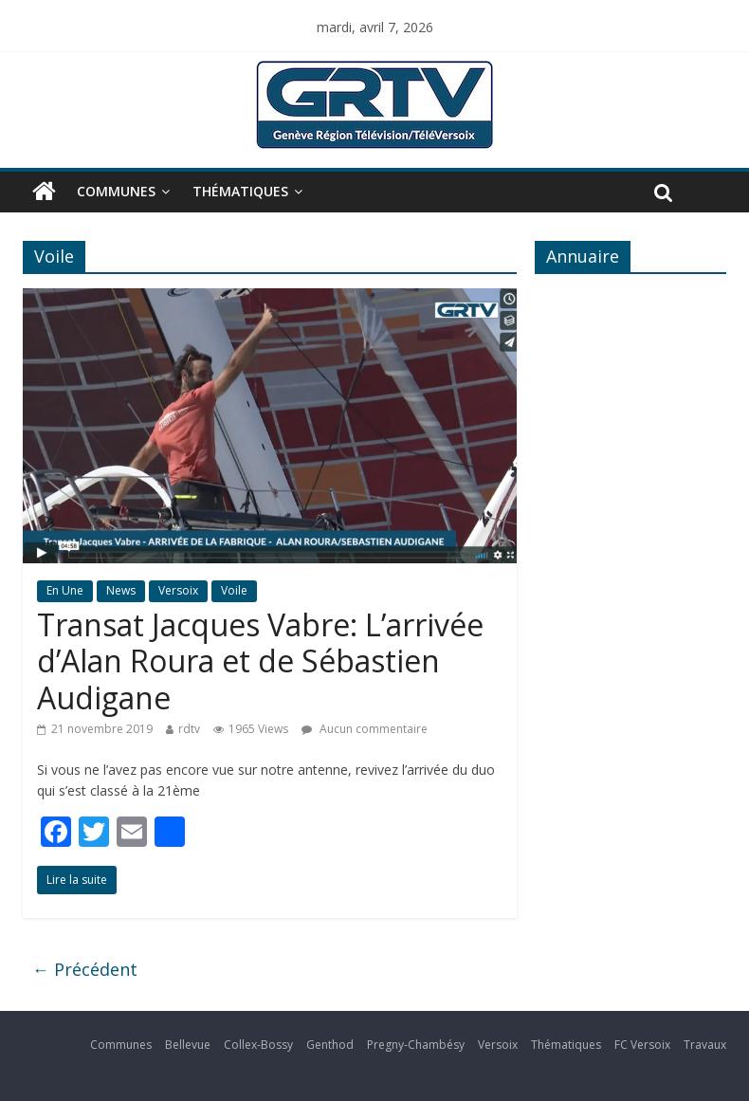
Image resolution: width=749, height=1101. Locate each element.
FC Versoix (642, 1045)
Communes (116, 191)
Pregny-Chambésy (416, 1045)
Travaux (705, 1045)
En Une (64, 590)
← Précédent (84, 969)
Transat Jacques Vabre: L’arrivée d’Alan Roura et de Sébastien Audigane (260, 661)
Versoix (178, 590)
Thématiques (240, 191)
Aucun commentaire (364, 729)
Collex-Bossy (258, 1045)
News (121, 590)
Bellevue (187, 1045)
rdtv (189, 729)
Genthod (330, 1045)
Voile (234, 590)
